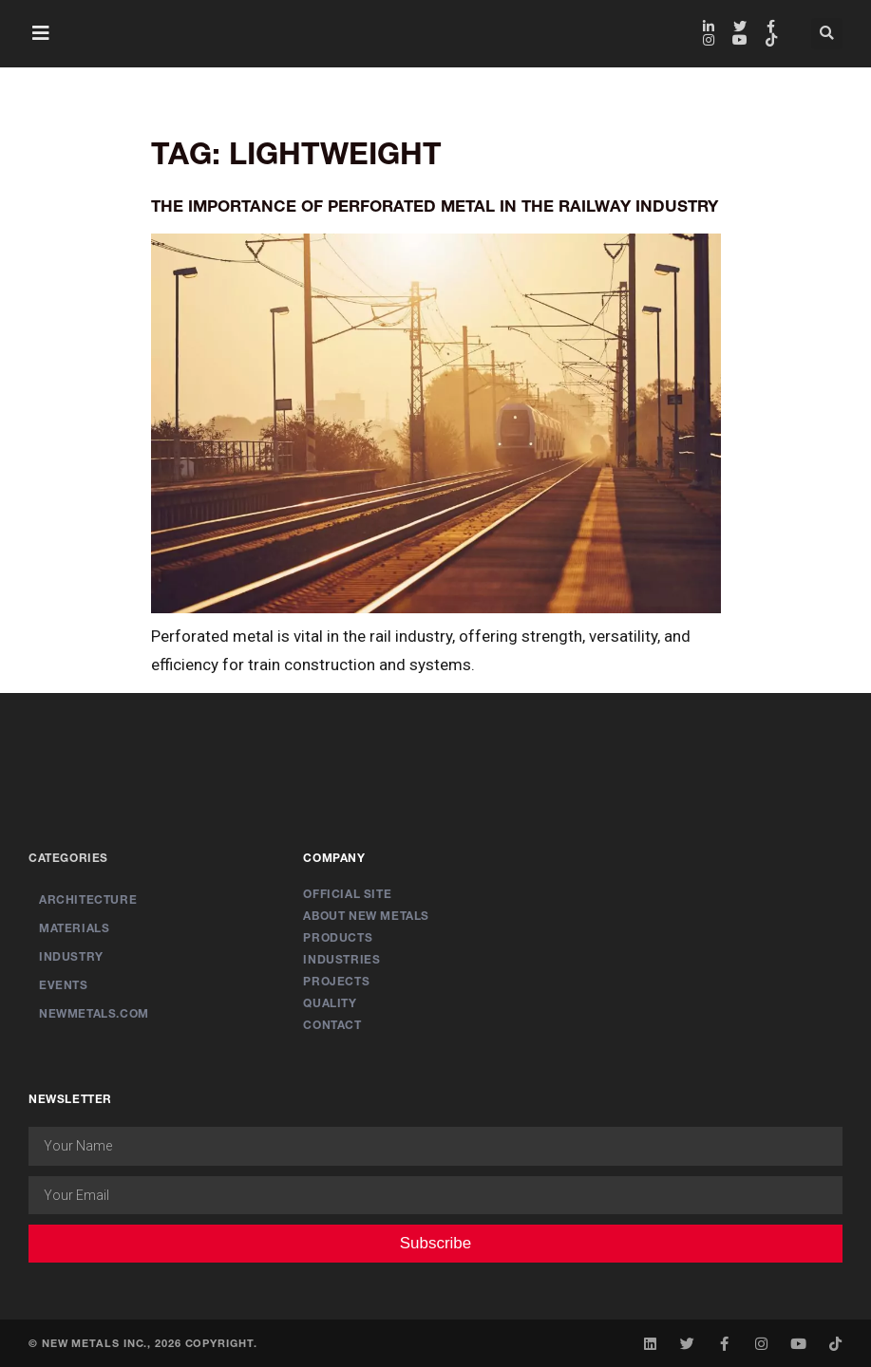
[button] (40, 33)
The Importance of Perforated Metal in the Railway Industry (434, 205)
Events (63, 985)
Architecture (88, 899)
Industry (71, 956)
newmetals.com (94, 1013)
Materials (74, 928)
